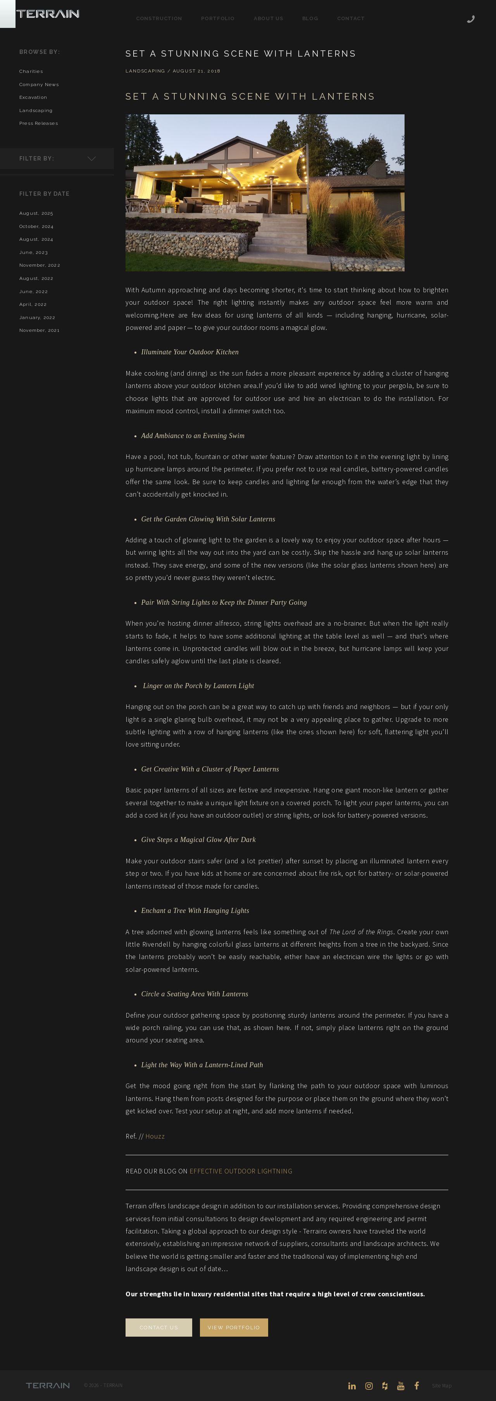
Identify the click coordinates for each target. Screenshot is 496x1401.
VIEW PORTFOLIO (234, 1327)
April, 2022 (33, 304)
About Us (268, 18)
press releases (38, 123)
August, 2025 (36, 213)
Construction (159, 18)
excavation (33, 97)
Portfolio (217, 18)
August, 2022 (36, 278)
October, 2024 (36, 226)
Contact (351, 18)
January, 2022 (37, 317)
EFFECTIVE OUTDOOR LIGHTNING (240, 1170)
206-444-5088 (471, 20)
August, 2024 (36, 239)
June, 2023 (33, 252)
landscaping (36, 110)
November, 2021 (39, 330)
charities (31, 71)
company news (39, 84)
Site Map (441, 1385)
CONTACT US (159, 1327)
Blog (310, 18)
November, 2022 (39, 265)
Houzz (155, 1136)
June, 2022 (33, 291)
